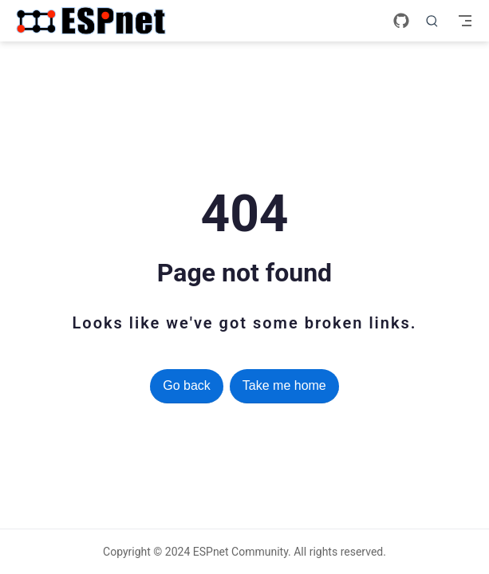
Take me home (284, 385)
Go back (187, 385)
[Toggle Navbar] (465, 20)
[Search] (432, 21)
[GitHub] (401, 20)
